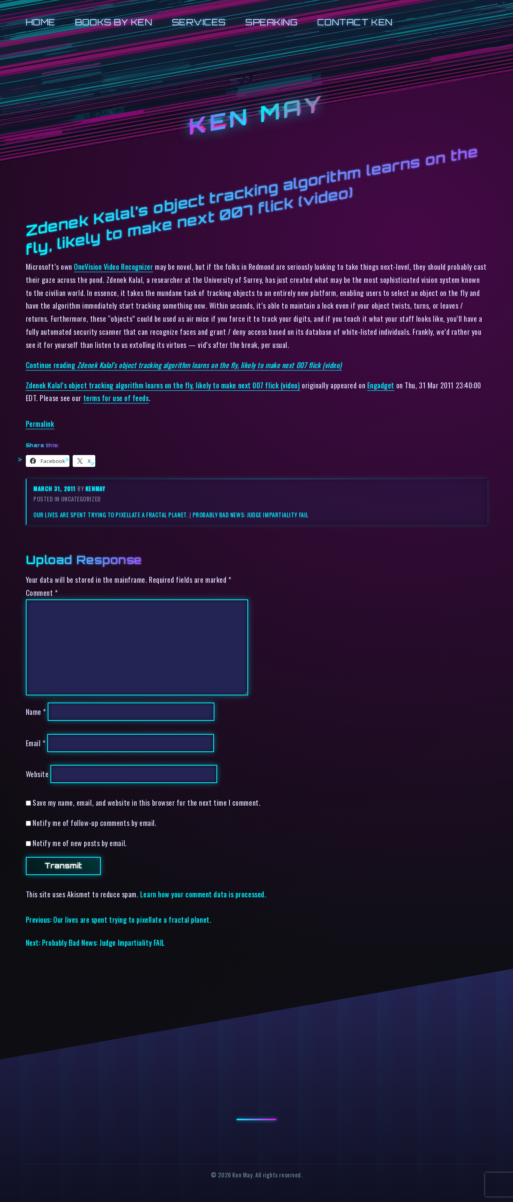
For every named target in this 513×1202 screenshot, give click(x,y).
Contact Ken (355, 22)
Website (37, 773)
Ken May (256, 115)
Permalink (40, 423)
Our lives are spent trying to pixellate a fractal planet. (110, 515)
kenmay (95, 488)
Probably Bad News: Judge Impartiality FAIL (251, 515)
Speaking (271, 22)
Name (36, 711)
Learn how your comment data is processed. (203, 894)
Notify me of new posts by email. (80, 842)
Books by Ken (113, 22)
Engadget (380, 385)
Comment (42, 592)
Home (41, 22)
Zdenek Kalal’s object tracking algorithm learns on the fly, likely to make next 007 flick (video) (163, 385)
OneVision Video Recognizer (113, 266)
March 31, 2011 (55, 488)
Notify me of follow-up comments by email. (94, 822)
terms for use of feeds (116, 397)
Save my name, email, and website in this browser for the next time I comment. (146, 802)
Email (36, 742)
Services (199, 22)
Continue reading (184, 364)
